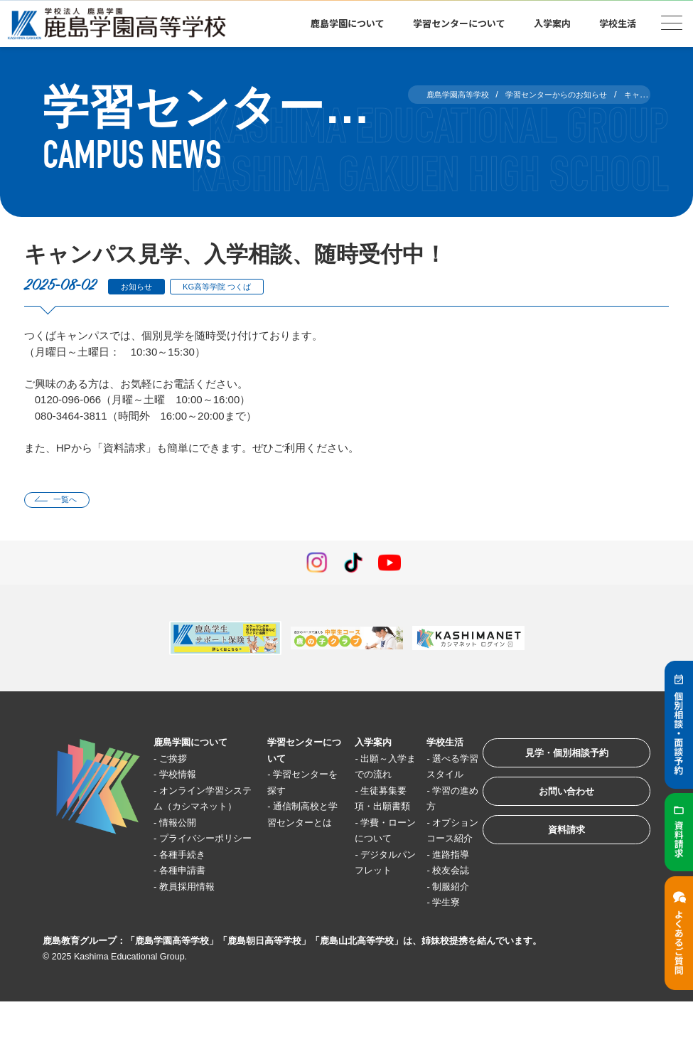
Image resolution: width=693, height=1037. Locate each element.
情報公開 (184, 842)
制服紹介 (434, 921)
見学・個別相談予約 (554, 760)
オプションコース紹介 (431, 858)
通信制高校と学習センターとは (292, 826)
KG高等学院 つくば (234, 286)
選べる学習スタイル (431, 777)
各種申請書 (189, 906)
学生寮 (429, 938)
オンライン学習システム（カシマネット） (202, 809)
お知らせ (141, 286)
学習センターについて (459, 23)
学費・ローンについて (367, 873)
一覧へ (71, 501)
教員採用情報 (195, 921)
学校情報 (184, 778)
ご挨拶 (179, 761)
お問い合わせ (554, 804)
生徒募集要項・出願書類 (367, 826)
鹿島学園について (348, 23)
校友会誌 (434, 906)
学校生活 (617, 23)
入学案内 (552, 23)
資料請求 (553, 848)
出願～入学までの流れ (367, 777)
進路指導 (434, 889)
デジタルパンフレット (367, 922)
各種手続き (189, 889)
